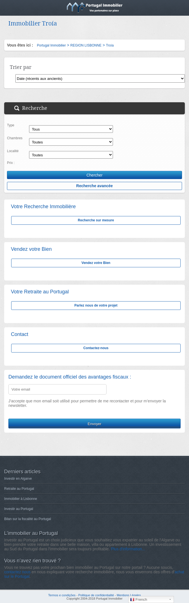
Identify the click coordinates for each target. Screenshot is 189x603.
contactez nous (17, 572)
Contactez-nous (95, 348)
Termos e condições (61, 595)
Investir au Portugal (18, 509)
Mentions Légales (129, 595)
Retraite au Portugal (19, 489)
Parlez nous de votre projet (95, 305)
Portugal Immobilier (51, 45)
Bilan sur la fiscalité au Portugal (27, 519)
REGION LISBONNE (85, 45)
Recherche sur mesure (96, 220)
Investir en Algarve (18, 479)
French (138, 599)
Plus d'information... (128, 549)
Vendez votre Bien (95, 263)
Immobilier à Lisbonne (20, 499)
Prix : (11, 163)
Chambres (14, 138)
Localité (12, 151)
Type (10, 125)
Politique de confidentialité (96, 595)
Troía (110, 45)
